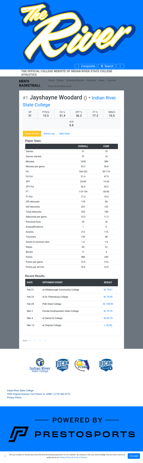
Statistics (91, 80)
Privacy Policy (14, 397)
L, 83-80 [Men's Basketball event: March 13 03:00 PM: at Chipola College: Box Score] (108, 325)
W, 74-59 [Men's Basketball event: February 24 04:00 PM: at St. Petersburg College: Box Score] (108, 296)
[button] (45, 340)
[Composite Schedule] (86, 66)
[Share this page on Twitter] (35, 340)
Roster (60, 80)
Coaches (111, 80)
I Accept (134, 456)
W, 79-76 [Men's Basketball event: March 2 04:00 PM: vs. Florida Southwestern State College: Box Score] (108, 311)
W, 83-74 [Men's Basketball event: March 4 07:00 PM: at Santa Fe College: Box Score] (108, 318)
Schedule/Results (75, 80)
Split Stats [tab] (64, 133)
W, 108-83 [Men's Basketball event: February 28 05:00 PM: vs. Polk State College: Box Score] (108, 304)
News (102, 80)
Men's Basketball (30, 83)
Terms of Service (80, 457)
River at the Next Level (59, 86)
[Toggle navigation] (120, 66)
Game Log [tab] (49, 133)
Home (51, 80)
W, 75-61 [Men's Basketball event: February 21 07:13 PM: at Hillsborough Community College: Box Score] (108, 289)
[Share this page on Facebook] (30, 340)
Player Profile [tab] (32, 133)
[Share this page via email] (40, 340)
